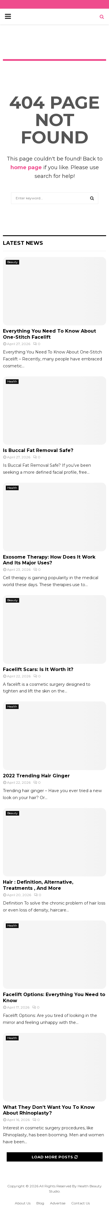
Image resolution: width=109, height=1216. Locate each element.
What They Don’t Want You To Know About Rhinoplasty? (49, 1110)
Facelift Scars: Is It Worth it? (38, 669)
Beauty (12, 262)
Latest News (23, 243)
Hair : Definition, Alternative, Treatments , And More (38, 885)
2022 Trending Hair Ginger (36, 776)
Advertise (57, 1203)
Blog (40, 1203)
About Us (23, 1203)
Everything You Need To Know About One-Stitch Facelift (49, 334)
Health (12, 381)
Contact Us (80, 1203)
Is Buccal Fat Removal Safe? (38, 450)
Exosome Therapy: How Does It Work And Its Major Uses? (49, 560)
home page (26, 167)
